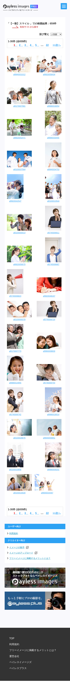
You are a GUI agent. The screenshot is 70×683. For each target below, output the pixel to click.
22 (47, 45)
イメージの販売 (19, 547)
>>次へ (57, 45)
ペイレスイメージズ (20, 662)
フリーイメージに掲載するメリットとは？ (29, 558)
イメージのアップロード (23, 553)
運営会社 (14, 656)
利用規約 (13, 533)
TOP (11, 638)
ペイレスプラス (18, 668)
